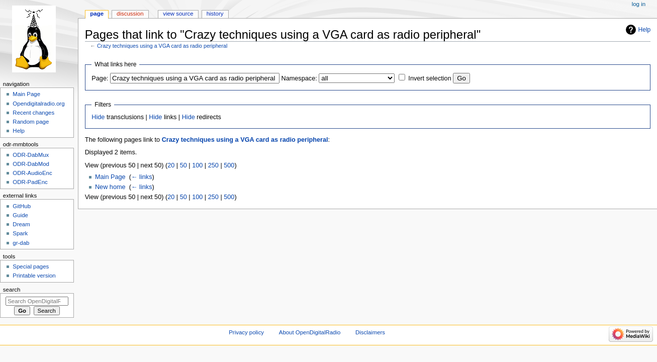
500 (229, 165)
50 (183, 165)
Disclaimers (370, 332)
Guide (20, 215)
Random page (31, 122)
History (215, 14)
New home (110, 187)
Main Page (110, 176)
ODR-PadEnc (30, 182)
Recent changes (33, 113)
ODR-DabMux (31, 155)
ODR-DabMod (31, 164)
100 (197, 165)
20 (170, 165)
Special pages (31, 266)
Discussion (130, 14)
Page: (99, 78)
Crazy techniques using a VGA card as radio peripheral (162, 46)
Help (644, 29)
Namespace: (299, 78)
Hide (98, 117)
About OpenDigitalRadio (310, 332)
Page (97, 14)
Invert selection (429, 78)
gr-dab (21, 243)
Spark (20, 233)
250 (213, 165)
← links (141, 176)
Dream (21, 224)
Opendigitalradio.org (38, 104)
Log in (638, 4)
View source (178, 14)
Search (12, 290)
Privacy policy (246, 332)
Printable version (34, 276)
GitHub (22, 206)
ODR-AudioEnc (32, 173)
